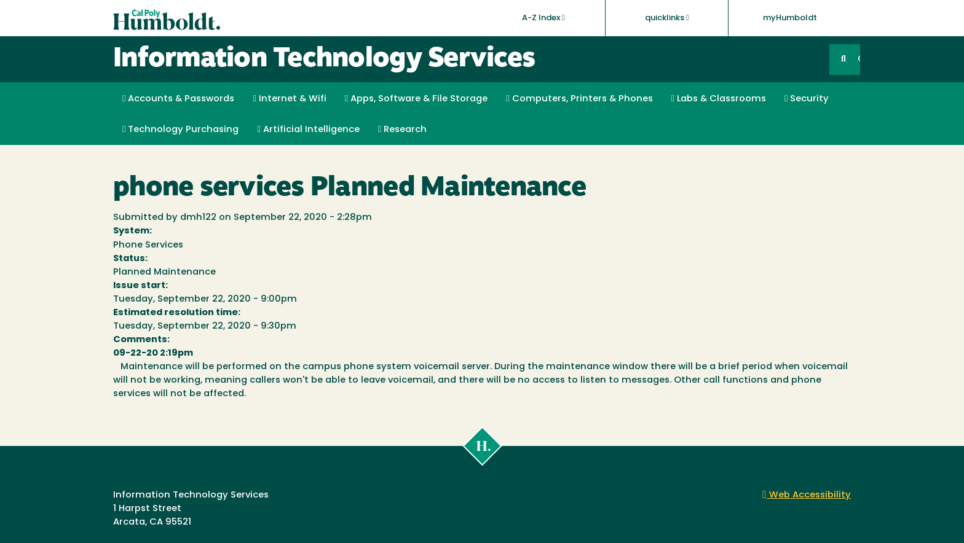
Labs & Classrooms (718, 99)
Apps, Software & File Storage (416, 99)
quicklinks (667, 18)
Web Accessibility (806, 495)
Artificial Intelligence (308, 130)
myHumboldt (790, 18)
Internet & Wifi (289, 99)
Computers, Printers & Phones (579, 99)
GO (859, 59)
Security (806, 99)
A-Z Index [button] (543, 18)
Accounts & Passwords (178, 99)
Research (402, 130)
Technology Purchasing (180, 130)
